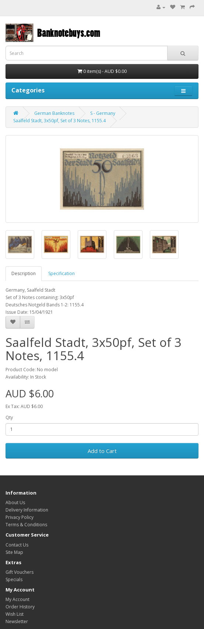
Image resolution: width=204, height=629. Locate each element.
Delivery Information (27, 510)
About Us (15, 502)
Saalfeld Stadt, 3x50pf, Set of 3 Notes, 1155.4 (59, 120)
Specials (14, 579)
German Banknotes (54, 113)
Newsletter (17, 621)
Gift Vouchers (20, 572)
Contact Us (17, 545)
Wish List (15, 614)
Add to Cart (102, 450)
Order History (20, 607)
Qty (9, 417)
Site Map (14, 552)
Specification (61, 273)
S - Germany (102, 113)
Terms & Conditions (26, 524)
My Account (17, 599)
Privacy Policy (20, 517)
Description (23, 273)
